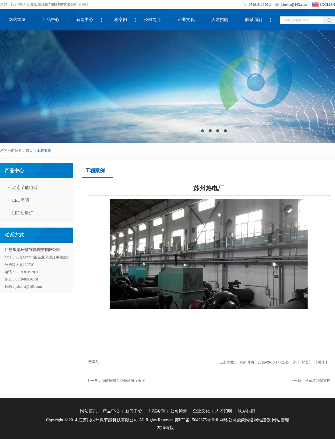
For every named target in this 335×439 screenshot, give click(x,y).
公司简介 (152, 19)
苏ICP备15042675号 (193, 420)
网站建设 (262, 420)
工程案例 (118, 19)
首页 (29, 150)
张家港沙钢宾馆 (317, 380)
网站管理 (280, 420)
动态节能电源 (25, 187)
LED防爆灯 (22, 213)
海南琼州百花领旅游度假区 (123, 380)
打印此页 (301, 362)
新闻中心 (84, 19)
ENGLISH (327, 4)
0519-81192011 (260, 4)
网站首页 (17, 19)
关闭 (321, 362)
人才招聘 (219, 19)
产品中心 (50, 19)
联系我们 (253, 19)
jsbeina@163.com (294, 4)
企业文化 (186, 19)
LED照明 (20, 200)
